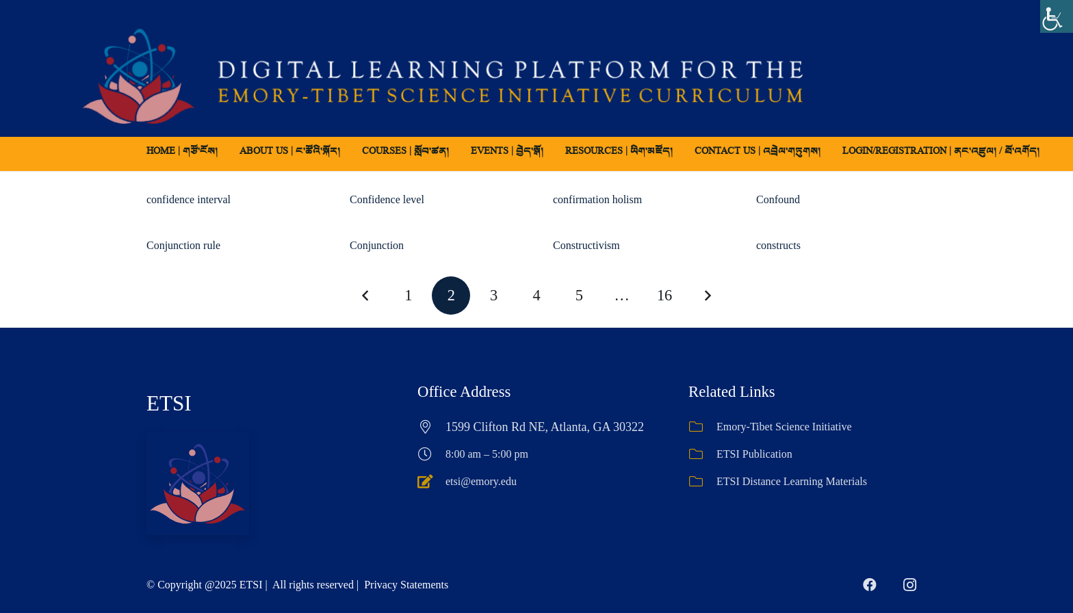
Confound (778, 199)
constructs (778, 245)
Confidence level (387, 199)
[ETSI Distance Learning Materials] (702, 481)
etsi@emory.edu (481, 481)
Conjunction (377, 245)
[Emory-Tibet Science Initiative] (702, 427)
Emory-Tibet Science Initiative (784, 426)
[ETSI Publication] (702, 454)
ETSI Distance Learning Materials (791, 481)
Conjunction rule (183, 245)
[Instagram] (909, 585)
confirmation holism (597, 199)
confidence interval (188, 199)
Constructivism (586, 245)
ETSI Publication (754, 454)
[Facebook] (870, 585)
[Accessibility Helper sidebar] (1056, 16)
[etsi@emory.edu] (431, 481)
